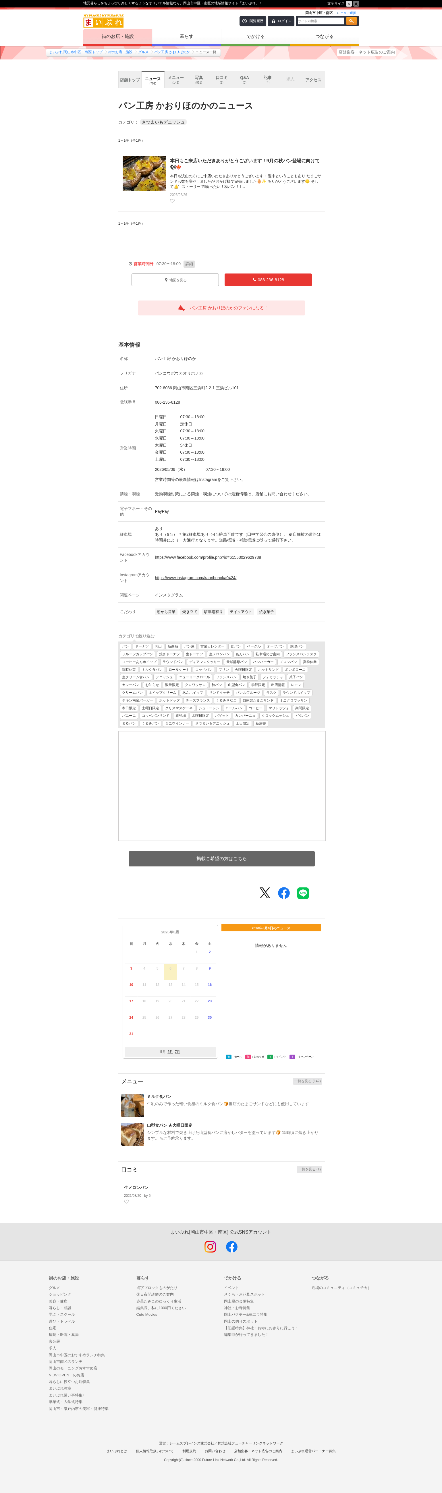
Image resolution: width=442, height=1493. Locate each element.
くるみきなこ (226, 700)
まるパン (129, 723)
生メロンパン (219, 654)
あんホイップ (192, 693)
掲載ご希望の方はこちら (221, 858)
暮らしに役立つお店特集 (69, 1382)
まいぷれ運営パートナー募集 (313, 1451)
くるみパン (150, 723)
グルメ (143, 52)
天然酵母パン (236, 662)
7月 (177, 1052)
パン (125, 646)
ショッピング (60, 1294)
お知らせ (152, 685)
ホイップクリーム (162, 693)
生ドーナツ (194, 654)
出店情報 (278, 685)
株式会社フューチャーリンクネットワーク (250, 1443)
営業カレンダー (212, 646)
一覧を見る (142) (307, 1081)
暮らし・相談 (60, 1308)
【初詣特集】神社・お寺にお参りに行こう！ (261, 1328)
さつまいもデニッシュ (212, 723)
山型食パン (236, 685)
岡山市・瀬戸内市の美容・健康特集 (79, 1409)
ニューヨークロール (194, 677)
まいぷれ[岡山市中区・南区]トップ (76, 52)
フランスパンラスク (301, 654)
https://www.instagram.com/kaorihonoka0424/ (195, 577)
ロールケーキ (179, 670)
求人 (52, 1348)
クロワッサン (195, 685)
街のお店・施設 (118, 36)
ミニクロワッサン (293, 700)
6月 (170, 1052)
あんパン (243, 654)
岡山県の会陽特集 (239, 1301)
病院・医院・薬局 (64, 1334)
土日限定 (243, 723)
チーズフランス (198, 700)
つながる (324, 36)
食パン (236, 646)
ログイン (285, 21)
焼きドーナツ (169, 654)
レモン (296, 685)
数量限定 (172, 685)
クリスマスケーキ (179, 708)
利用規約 (189, 1451)
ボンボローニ (295, 670)
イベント (231, 1288)
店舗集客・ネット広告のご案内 (367, 52)
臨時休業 (129, 670)
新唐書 (261, 723)
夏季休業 (310, 662)
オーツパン (275, 646)
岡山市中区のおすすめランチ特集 (77, 1355)
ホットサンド (268, 670)
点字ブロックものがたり (156, 1288)
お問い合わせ (215, 1451)
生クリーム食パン (136, 677)
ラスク (271, 693)
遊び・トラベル (62, 1321)
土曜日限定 (150, 708)
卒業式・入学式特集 (65, 1402)
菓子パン (296, 677)
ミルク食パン (152, 670)
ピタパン (302, 716)
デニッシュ (164, 677)
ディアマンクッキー (204, 662)
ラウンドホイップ (296, 693)
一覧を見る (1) (309, 1169)
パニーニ (129, 716)
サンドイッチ (219, 693)
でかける (255, 36)
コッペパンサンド (155, 716)
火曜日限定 (243, 670)
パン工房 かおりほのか (172, 52)
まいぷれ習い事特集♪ (66, 1395)
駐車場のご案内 (268, 654)
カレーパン (130, 685)
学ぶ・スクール (62, 1314)
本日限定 (129, 708)
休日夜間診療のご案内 (155, 1294)
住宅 (52, 1328)
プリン (224, 670)
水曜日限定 (200, 716)
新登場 (180, 716)
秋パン (217, 685)
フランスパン (226, 677)
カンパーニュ (245, 716)
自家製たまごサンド (258, 700)
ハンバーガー (263, 662)
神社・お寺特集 (237, 1308)
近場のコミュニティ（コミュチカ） (341, 1288)
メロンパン (288, 662)
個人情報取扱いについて (155, 1451)
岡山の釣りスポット (241, 1321)
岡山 (158, 646)
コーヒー (256, 708)
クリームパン (132, 693)
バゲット (222, 716)
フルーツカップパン (137, 654)
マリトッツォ (279, 708)
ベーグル (254, 646)
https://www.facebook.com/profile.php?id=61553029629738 (208, 557)
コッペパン (204, 670)
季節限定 (258, 685)
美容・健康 (58, 1301)
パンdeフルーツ (248, 693)
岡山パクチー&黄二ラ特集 (246, 1314)
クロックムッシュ (275, 716)
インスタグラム (169, 595)
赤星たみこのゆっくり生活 (158, 1301)
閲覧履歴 (256, 21)
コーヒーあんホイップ (139, 662)
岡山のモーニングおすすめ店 (73, 1368)
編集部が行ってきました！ (246, 1334)
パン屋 (189, 646)
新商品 (173, 646)
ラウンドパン (173, 662)
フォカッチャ (273, 677)
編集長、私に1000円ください (161, 1308)
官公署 (54, 1341)
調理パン (297, 646)
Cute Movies (146, 1314)
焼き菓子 (249, 677)
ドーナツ (142, 646)
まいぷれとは (117, 1451)
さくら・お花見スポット (244, 1294)
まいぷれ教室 (60, 1388)
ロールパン (234, 708)
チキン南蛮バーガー (137, 700)
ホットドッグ (169, 700)
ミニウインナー (177, 723)
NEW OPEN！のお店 (66, 1375)
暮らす (187, 36)
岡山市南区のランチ (65, 1361)
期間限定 (302, 708)
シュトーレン (209, 708)
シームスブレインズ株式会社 (191, 1443)
